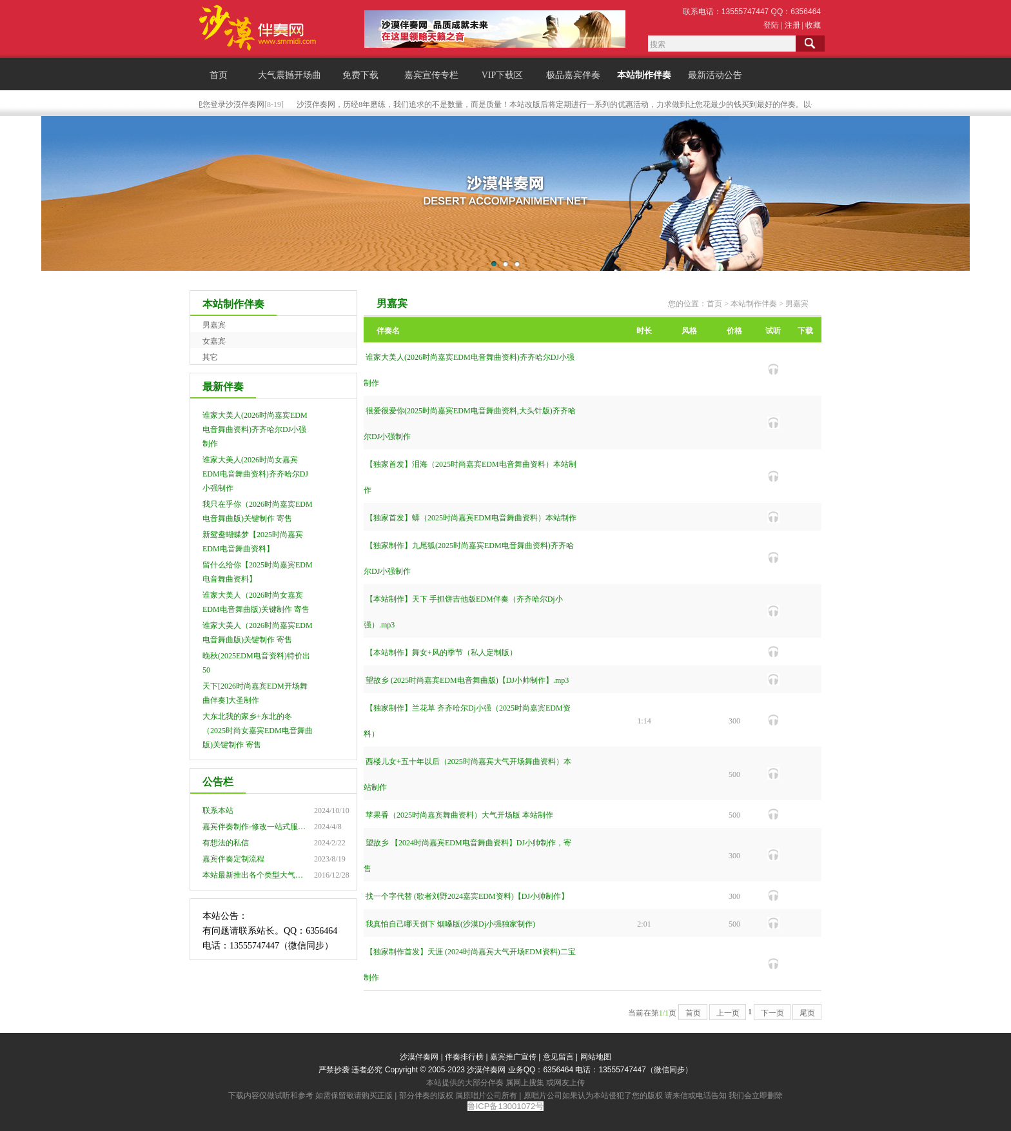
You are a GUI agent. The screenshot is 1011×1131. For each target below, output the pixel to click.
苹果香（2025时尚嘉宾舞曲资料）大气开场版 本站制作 (459, 815)
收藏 (813, 25)
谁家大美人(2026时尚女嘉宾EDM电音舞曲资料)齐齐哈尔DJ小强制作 (255, 474)
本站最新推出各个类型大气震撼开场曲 (268, 875)
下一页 (772, 1013)
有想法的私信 (225, 842)
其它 (210, 357)
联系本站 (217, 810)
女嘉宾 (214, 341)
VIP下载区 (503, 75)
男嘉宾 (214, 324)
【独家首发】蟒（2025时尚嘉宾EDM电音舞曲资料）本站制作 (471, 517)
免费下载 (360, 75)
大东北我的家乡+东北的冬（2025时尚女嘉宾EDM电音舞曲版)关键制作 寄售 (257, 730)
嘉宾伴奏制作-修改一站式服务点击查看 (269, 826)
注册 (792, 25)
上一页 (728, 1013)
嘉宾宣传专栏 (431, 75)
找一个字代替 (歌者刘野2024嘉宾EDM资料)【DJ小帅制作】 (467, 896)
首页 (219, 75)
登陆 (771, 25)
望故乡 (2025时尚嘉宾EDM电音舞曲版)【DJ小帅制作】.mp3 (467, 680)
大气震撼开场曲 (289, 75)
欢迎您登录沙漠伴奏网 (227, 104)
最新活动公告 (715, 75)
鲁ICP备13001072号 (505, 1106)
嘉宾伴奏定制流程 (233, 858)
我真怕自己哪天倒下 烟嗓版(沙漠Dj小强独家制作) (450, 924)
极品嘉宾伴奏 (573, 75)
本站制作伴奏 (644, 75)
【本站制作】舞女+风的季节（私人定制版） (441, 652)
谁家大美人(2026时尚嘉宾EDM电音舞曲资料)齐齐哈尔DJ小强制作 (255, 429)
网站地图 (595, 1056)
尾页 (807, 1013)
